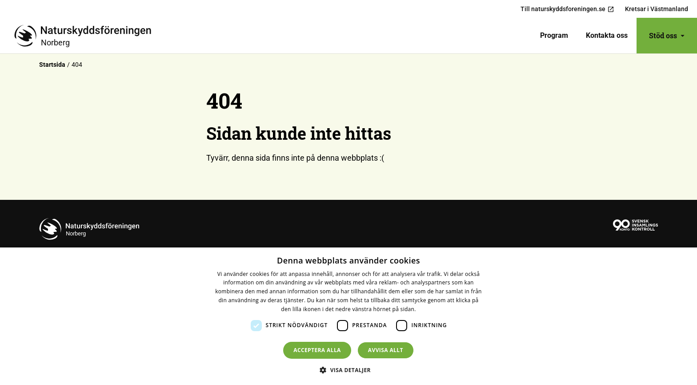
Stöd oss (667, 35)
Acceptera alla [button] (317, 350)
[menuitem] (554, 35)
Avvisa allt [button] (385, 350)
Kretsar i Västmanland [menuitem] (656, 8)
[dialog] (348, 316)
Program (554, 35)
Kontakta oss (607, 35)
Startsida (52, 64)
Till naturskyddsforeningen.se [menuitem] (567, 9)
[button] (348, 369)
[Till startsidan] (86, 35)
